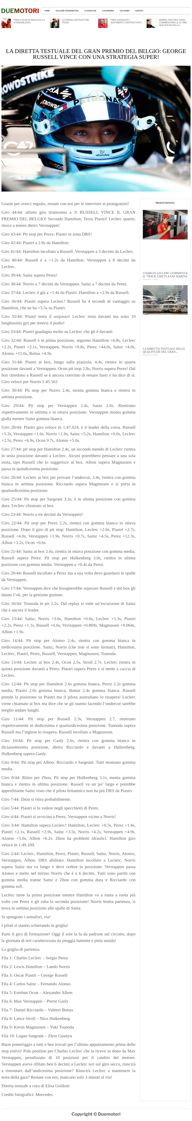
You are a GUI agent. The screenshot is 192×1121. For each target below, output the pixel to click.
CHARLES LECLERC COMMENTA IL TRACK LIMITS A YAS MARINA (165, 275)
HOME (47, 11)
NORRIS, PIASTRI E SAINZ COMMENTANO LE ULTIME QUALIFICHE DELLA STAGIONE (173, 24)
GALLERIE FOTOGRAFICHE (67, 11)
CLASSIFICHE (90, 11)
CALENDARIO (108, 11)
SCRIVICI (139, 11)
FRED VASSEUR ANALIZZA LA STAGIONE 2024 (29, 21)
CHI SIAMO (124, 11)
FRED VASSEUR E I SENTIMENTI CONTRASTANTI (126, 21)
